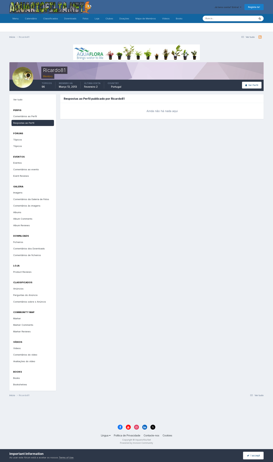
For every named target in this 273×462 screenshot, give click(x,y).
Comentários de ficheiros (27, 255)
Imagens (17, 192)
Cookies (167, 435)
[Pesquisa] (218, 18)
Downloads (70, 18)
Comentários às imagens (26, 205)
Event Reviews (21, 175)
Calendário (31, 18)
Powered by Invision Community (136, 443)
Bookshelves (20, 384)
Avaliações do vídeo (24, 361)
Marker (17, 318)
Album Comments (22, 218)
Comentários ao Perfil (25, 116)
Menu (16, 18)
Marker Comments (23, 324)
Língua (106, 435)
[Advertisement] (136, 411)
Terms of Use (66, 457)
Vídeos (166, 18)
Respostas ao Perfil (23, 122)
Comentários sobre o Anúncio (29, 301)
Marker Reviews (22, 331)
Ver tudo (17, 99)
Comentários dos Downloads (29, 248)
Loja (97, 18)
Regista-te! (254, 7)
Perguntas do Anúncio (25, 295)
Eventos (17, 162)
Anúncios (18, 288)
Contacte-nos (151, 435)
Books (179, 18)
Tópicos (17, 139)
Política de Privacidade (127, 435)
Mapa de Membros (145, 18)
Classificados (50, 18)
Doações (124, 18)
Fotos (85, 18)
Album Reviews (21, 225)
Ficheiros (18, 242)
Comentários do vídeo (25, 354)
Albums (17, 212)
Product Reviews (22, 271)
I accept (253, 455)
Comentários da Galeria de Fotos (31, 199)
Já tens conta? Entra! (227, 7)
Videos (17, 348)
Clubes (109, 18)
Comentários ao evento (26, 169)
